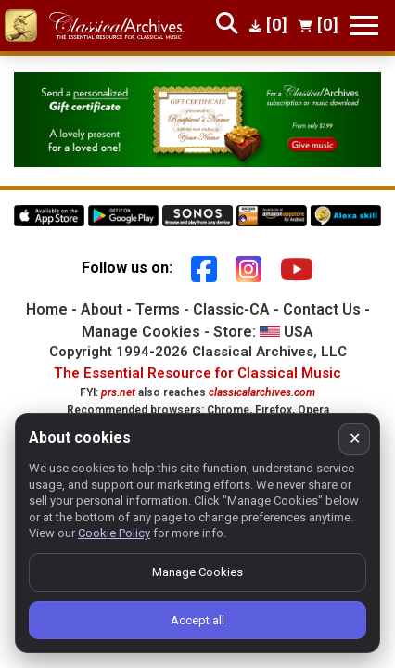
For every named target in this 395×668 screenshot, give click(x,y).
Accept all (197, 620)
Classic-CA (231, 309)
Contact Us (322, 309)
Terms (157, 309)
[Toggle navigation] (364, 25)
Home (47, 309)
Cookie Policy (114, 533)
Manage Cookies (141, 331)
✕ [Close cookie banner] (355, 438)
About (101, 309)
